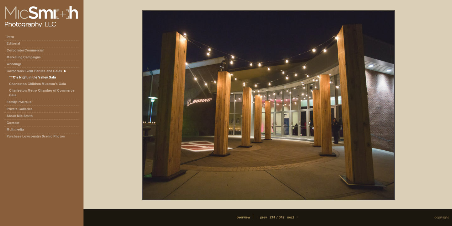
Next (293, 217)
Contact (13, 123)
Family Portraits (19, 102)
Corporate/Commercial (27, 50)
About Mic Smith (20, 116)
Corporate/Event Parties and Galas (37, 71)
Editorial (15, 43)
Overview (243, 217)
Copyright (441, 217)
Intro (10, 37)
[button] (243, 217)
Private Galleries (20, 109)
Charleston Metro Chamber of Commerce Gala (41, 93)
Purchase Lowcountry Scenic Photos (36, 136)
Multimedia (15, 129)
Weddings (14, 64)
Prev (261, 217)
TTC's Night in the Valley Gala (32, 77)
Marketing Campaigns (24, 57)
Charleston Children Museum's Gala (37, 84)
